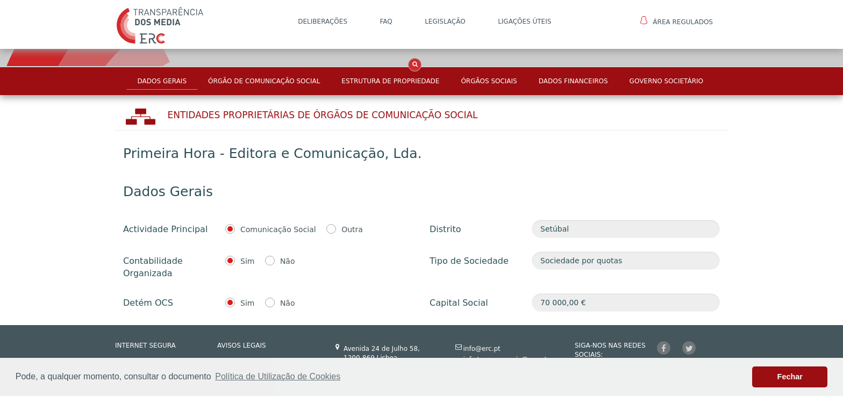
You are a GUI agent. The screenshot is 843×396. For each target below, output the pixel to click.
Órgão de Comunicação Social (264, 81)
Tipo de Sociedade (469, 261)
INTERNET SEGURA (145, 345)
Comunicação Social (278, 229)
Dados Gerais (162, 81)
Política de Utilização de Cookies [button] (277, 376)
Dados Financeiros (573, 81)
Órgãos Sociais (489, 81)
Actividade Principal (165, 229)
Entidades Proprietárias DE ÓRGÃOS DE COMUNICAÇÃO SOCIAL (323, 115)
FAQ (386, 21)
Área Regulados (676, 21)
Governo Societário (666, 81)
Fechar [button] (790, 376)
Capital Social (459, 303)
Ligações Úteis (524, 21)
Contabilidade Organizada (153, 267)
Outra (352, 229)
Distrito (445, 229)
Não (287, 261)
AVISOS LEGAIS (241, 345)
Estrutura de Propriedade (390, 81)
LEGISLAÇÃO (445, 21)
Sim (247, 261)
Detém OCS (148, 303)
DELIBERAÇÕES (322, 21)
